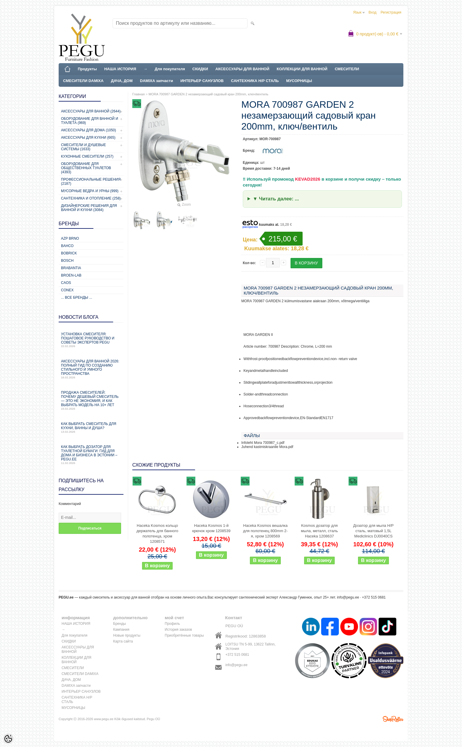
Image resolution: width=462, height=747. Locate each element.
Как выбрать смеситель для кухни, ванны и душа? (91, 427)
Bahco (67, 246)
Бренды (119, 624)
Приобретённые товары (184, 635)
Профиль (172, 624)
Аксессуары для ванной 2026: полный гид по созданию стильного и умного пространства (91, 369)
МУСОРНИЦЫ (299, 81)
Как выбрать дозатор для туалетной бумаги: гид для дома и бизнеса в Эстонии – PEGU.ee (91, 455)
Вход (373, 12)
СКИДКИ (200, 69)
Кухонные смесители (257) (87, 156)
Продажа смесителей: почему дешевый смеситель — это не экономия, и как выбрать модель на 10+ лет (91, 400)
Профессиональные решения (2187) (91, 181)
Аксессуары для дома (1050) (88, 130)
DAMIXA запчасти (156, 81)
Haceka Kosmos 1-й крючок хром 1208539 (211, 528)
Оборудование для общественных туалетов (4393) (86, 168)
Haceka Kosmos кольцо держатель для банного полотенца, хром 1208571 (157, 533)
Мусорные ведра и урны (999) (89, 191)
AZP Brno (70, 238)
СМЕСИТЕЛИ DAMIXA (83, 81)
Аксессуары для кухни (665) (88, 137)
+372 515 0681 (237, 655)
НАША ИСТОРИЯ (120, 69)
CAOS (66, 283)
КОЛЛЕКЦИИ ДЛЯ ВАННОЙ (302, 69)
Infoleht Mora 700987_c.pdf (262, 443)
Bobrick (69, 253)
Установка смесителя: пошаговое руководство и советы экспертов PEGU (91, 340)
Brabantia (71, 268)
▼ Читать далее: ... (276, 199)
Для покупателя (170, 69)
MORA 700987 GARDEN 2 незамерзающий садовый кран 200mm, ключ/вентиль (208, 94)
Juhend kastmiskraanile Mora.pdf (267, 447)
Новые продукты (126, 635)
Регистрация (391, 12)
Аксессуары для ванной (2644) (91, 111)
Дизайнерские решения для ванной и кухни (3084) (89, 208)
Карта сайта (123, 641)
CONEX (67, 290)
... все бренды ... (76, 297)
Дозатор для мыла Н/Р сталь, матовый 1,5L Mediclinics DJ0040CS (373, 530)
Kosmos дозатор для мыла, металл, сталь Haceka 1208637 (319, 530)
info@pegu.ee (348, 597)
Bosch (67, 261)
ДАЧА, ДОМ (122, 81)
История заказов (178, 629)
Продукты (87, 69)
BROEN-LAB (71, 275)
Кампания (121, 629)
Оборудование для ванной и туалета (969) (89, 121)
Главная (138, 94)
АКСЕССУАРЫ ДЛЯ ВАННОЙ (242, 69)
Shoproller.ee (393, 719)
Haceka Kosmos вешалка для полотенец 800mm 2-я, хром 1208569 (265, 530)
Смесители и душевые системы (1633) (83, 147)
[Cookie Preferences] (8, 738)
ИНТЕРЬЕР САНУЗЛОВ (202, 81)
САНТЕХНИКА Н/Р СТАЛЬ (255, 81)
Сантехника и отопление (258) (91, 198)
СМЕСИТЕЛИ (347, 69)
